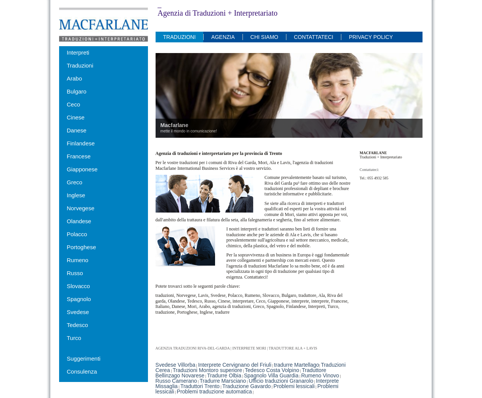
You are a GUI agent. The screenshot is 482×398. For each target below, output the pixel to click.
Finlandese (81, 143)
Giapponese (82, 169)
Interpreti (78, 52)
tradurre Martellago (296, 365)
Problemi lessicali (294, 386)
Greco (74, 182)
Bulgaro (77, 91)
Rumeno (77, 260)
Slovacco (78, 286)
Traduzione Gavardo (246, 386)
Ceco (73, 104)
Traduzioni (80, 65)
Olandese (79, 221)
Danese (77, 130)
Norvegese (81, 208)
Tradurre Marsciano (223, 381)
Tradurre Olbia (224, 375)
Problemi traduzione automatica (214, 391)
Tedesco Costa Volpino (272, 370)
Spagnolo (79, 299)
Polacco (77, 234)
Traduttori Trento (200, 386)
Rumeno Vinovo (320, 375)
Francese (79, 156)
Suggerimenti (83, 358)
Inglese (76, 195)
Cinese (76, 117)
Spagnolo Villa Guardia (271, 375)
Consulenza (82, 371)
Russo (75, 273)
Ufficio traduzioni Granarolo (281, 381)
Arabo (74, 78)
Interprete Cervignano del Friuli (234, 365)
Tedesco (77, 325)
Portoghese (81, 247)
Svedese (78, 312)
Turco (74, 338)
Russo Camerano (176, 381)
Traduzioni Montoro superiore (207, 370)
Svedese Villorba (176, 365)
